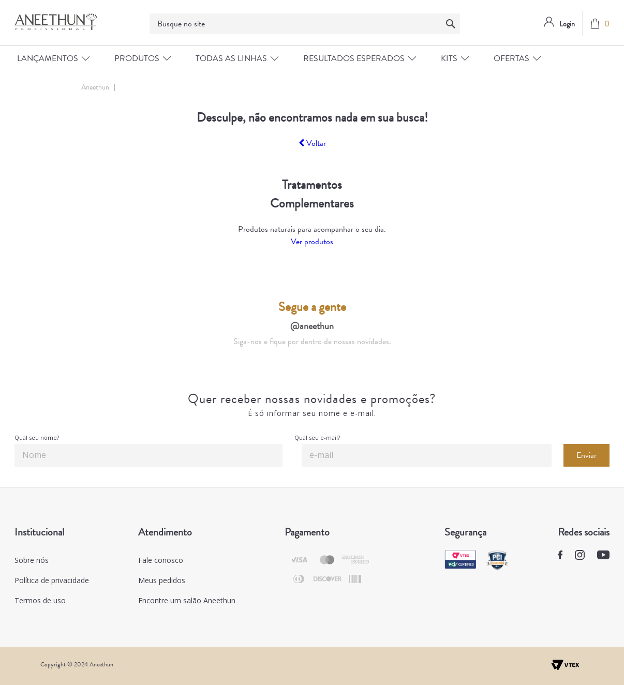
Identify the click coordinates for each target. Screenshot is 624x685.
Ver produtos (312, 241)
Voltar (312, 143)
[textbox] (305, 23)
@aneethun (312, 326)
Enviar (586, 455)
